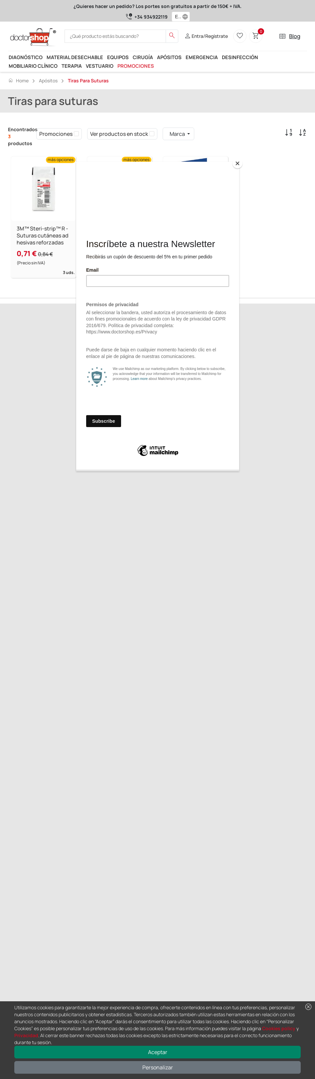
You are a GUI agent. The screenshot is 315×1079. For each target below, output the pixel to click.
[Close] (237, 163)
